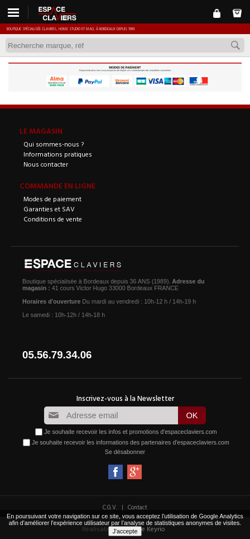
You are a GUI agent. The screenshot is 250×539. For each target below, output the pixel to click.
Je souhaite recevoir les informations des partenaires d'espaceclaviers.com (130, 441)
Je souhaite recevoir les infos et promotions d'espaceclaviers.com (130, 431)
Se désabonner (125, 451)
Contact (137, 507)
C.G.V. (110, 507)
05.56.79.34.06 (57, 355)
